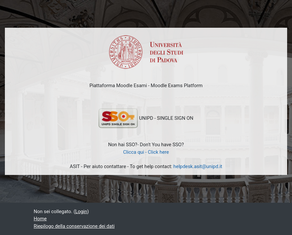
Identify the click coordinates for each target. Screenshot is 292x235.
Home (40, 219)
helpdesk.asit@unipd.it (198, 166)
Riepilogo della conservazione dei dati (74, 226)
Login (81, 211)
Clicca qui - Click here (146, 152)
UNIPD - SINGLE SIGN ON (146, 118)
